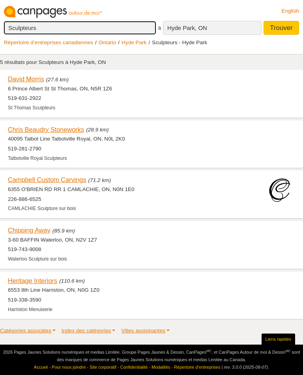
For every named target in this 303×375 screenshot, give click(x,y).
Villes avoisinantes (143, 331)
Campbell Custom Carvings (47, 179)
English (290, 11)
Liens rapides (278, 339)
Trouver (281, 28)
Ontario (107, 42)
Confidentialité (134, 367)
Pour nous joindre (69, 367)
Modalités (161, 367)
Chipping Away (29, 230)
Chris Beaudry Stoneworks (46, 129)
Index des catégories (86, 331)
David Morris (26, 78)
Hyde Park (134, 42)
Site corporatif (103, 367)
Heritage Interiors (32, 280)
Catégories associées (25, 331)
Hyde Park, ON (187, 27)
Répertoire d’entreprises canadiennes (48, 42)
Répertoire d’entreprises (197, 367)
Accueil (41, 367)
